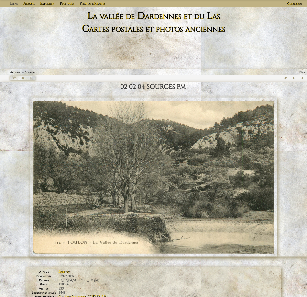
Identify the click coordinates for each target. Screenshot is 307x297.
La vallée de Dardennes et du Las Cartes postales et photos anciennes (153, 22)
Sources (30, 72)
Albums (29, 3)
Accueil (15, 72)
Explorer (47, 3)
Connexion (294, 4)
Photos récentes (92, 3)
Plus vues (67, 3)
